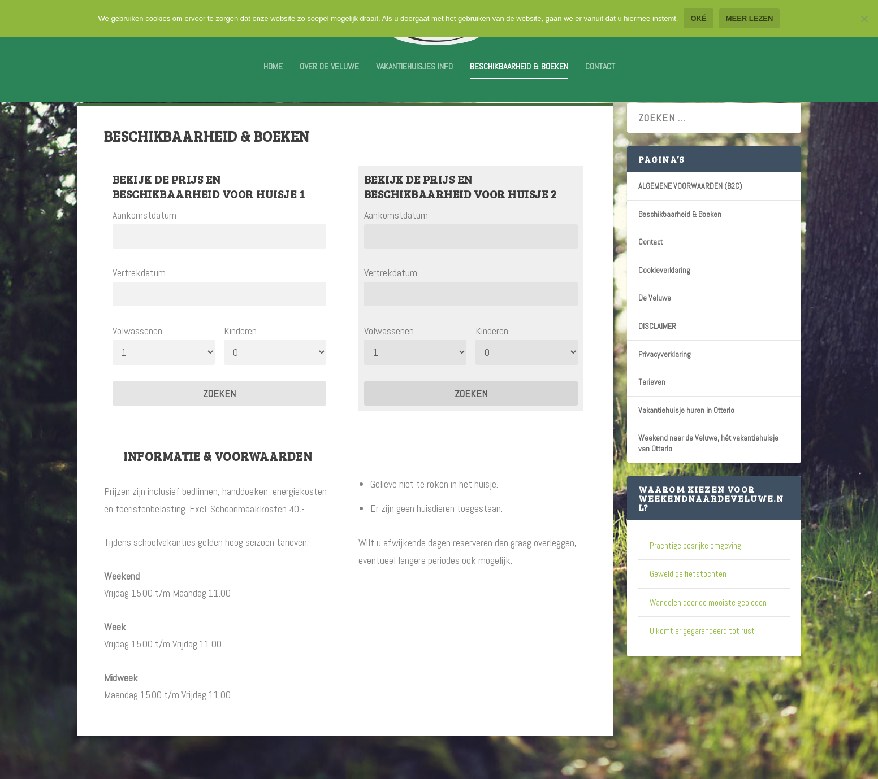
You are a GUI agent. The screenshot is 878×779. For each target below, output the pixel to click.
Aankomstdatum (144, 244)
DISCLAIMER (657, 355)
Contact (600, 75)
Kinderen (240, 360)
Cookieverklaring (664, 299)
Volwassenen (137, 360)
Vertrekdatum (139, 301)
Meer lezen (749, 18)
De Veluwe (654, 327)
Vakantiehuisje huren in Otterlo (686, 439)
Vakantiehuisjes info (414, 75)
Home (273, 75)
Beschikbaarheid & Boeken (519, 75)
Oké (698, 18)
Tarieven (651, 411)
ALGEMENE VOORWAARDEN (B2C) (690, 215)
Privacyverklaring (664, 383)
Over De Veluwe (329, 75)
